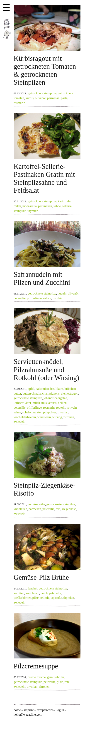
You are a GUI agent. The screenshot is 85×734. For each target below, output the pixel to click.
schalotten (29, 412)
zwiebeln (19, 421)
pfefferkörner (22, 597)
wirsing (57, 417)
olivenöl (40, 98)
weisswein (44, 417)
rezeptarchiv (45, 710)
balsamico (42, 388)
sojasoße (56, 597)
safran (47, 298)
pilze (35, 597)
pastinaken (45, 206)
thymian (32, 211)
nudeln (62, 293)
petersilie (20, 298)
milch (17, 206)
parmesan (53, 98)
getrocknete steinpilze (42, 93)
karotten (19, 593)
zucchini (57, 298)
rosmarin (19, 103)
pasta (64, 98)
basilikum (56, 388)
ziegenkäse (69, 509)
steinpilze (20, 211)
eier (63, 393)
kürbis (29, 98)
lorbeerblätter (22, 403)
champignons (51, 393)
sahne (57, 206)
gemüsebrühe (36, 504)
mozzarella (29, 206)
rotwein (72, 407)
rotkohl (61, 407)
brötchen (70, 388)
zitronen (68, 417)
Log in (59, 710)
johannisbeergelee (55, 398)
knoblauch (20, 509)
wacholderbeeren (25, 417)
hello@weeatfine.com (28, 714)
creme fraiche (37, 677)
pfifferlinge (34, 298)
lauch (44, 593)
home (17, 710)
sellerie (67, 206)
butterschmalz (32, 393)
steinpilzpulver (46, 412)
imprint (29, 710)
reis (58, 509)
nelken (62, 403)
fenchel (32, 588)
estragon (72, 393)
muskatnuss (48, 403)
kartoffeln (64, 201)
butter (17, 393)
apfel (31, 388)
